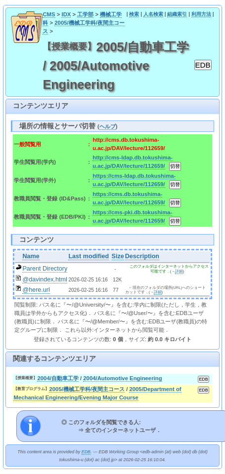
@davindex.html (44, 279)
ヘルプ (107, 126)
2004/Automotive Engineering (122, 378)
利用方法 (201, 14)
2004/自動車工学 (57, 378)
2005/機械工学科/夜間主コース (87, 389)
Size (118, 256)
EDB (86, 451)
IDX (66, 14)
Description (142, 256)
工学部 (85, 14)
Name (30, 256)
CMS (49, 14)
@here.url (36, 289)
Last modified (88, 256)
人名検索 (153, 14)
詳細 (179, 271)
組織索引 (177, 14)
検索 (134, 14)
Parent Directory (44, 268)
